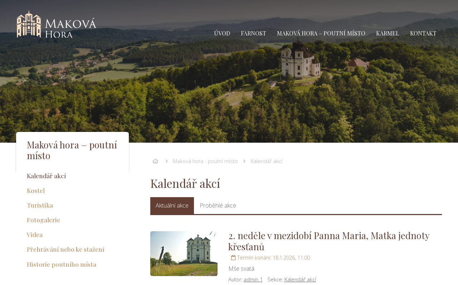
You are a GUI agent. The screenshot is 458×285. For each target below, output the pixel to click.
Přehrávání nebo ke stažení (65, 249)
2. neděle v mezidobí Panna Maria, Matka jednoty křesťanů (328, 240)
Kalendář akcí (266, 161)
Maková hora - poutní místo (205, 161)
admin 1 (253, 279)
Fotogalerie (43, 219)
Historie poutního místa (61, 264)
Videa (35, 234)
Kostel (36, 190)
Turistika (40, 205)
